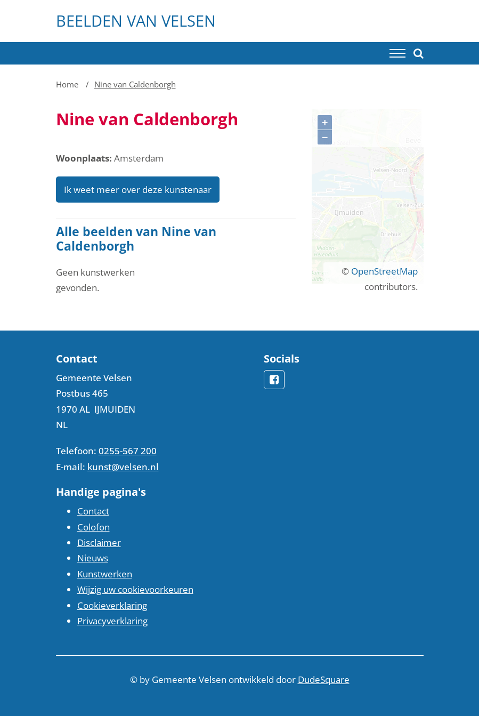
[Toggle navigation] (397, 53)
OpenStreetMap (384, 271)
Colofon (93, 527)
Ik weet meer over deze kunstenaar (138, 189)
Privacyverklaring (112, 621)
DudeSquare (324, 679)
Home (67, 84)
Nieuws (92, 558)
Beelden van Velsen (136, 20)
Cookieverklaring (112, 605)
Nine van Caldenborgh (135, 84)
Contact (93, 511)
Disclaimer (99, 542)
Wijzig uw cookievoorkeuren (135, 589)
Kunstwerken (104, 574)
